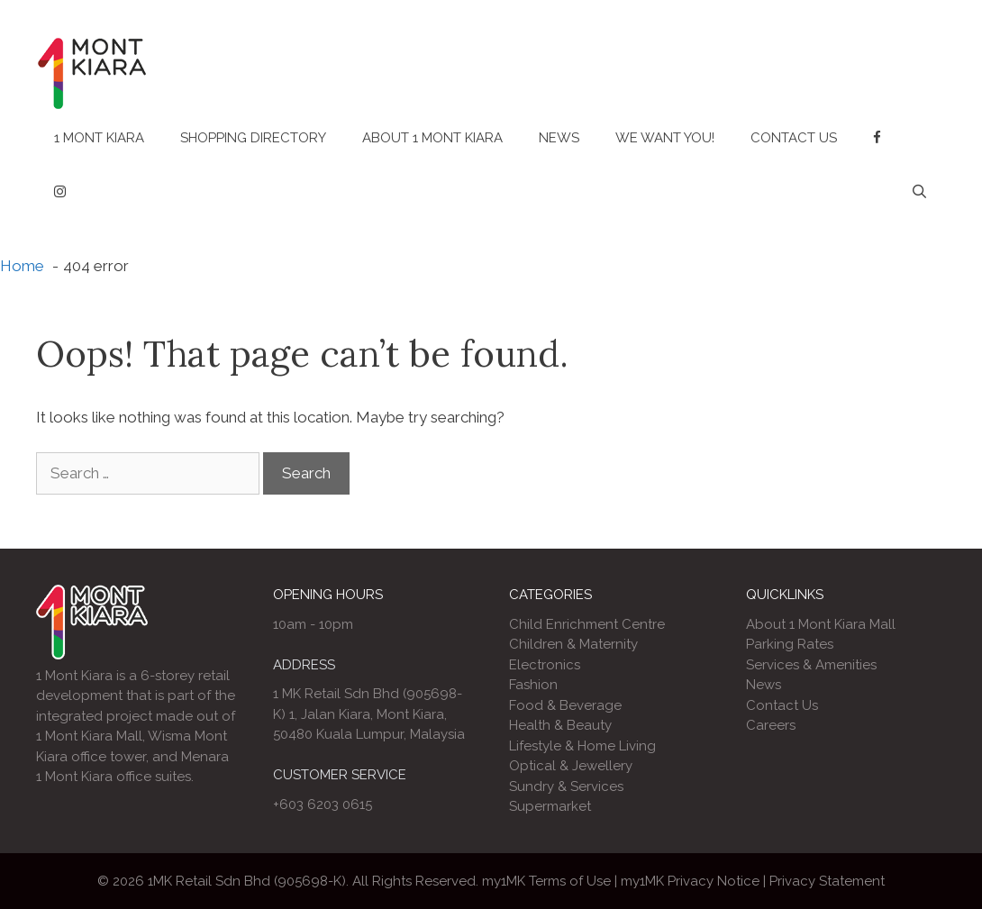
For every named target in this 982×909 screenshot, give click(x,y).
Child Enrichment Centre (587, 624)
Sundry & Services (566, 786)
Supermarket (550, 806)
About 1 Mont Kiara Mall (821, 624)
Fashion (533, 685)
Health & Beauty (560, 725)
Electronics (544, 665)
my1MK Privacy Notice (690, 881)
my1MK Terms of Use (546, 881)
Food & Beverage (565, 705)
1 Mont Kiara (99, 138)
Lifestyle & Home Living (582, 746)
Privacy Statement (827, 881)
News (559, 138)
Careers (771, 725)
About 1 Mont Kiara (432, 138)
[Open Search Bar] (919, 192)
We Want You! (664, 138)
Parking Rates (789, 644)
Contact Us (793, 138)
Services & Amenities (811, 665)
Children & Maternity (573, 644)
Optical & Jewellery (570, 766)
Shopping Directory (253, 138)
